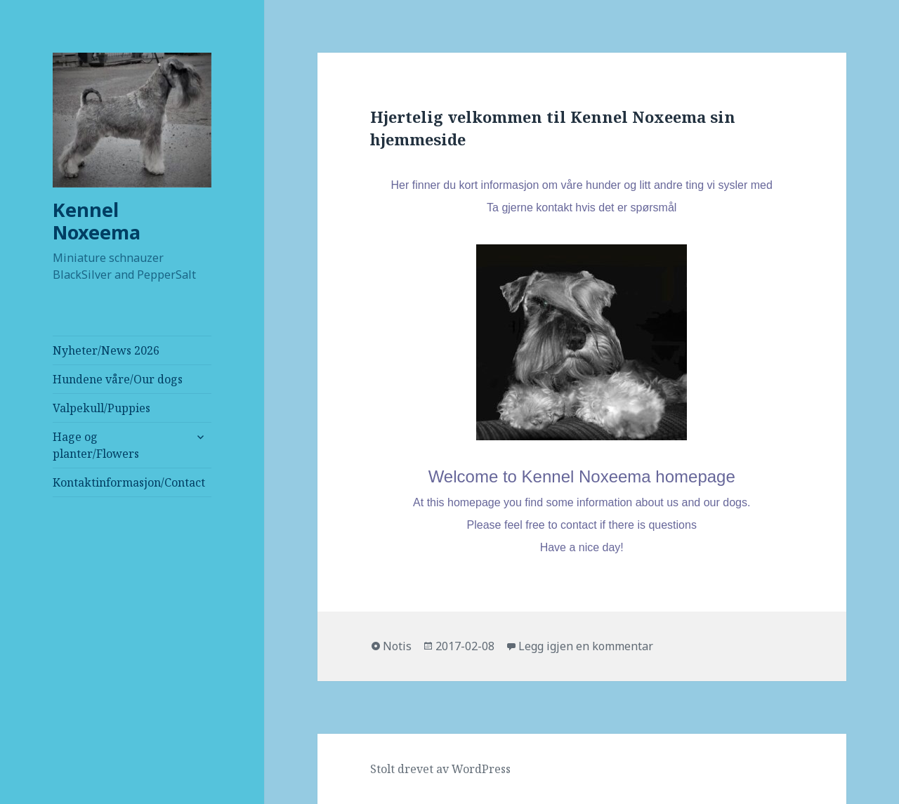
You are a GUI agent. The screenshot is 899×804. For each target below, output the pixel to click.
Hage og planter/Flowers (96, 445)
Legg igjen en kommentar (585, 646)
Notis (397, 646)
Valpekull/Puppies (101, 408)
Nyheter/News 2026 (106, 350)
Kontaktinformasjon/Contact (129, 482)
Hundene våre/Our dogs (118, 379)
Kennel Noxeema (96, 221)
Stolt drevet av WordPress (440, 769)
